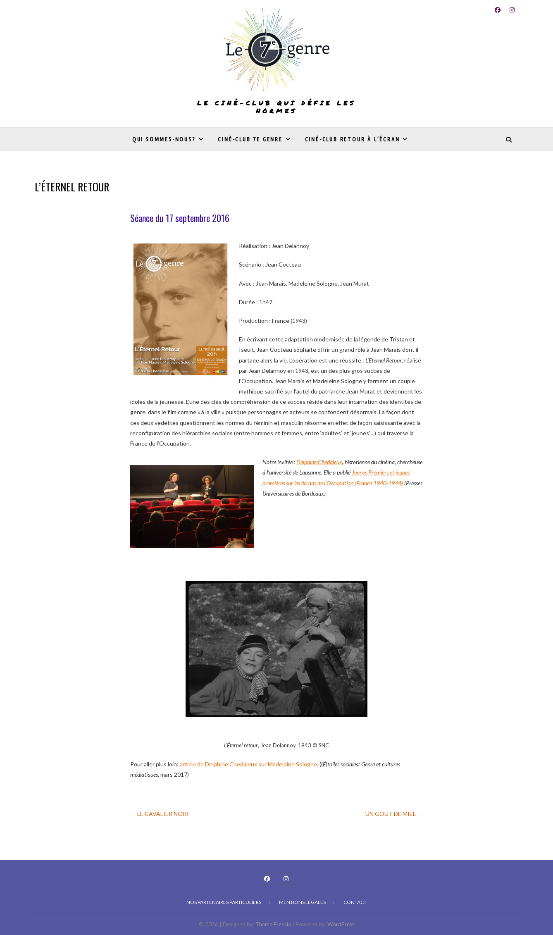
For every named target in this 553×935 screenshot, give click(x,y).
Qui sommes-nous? (164, 139)
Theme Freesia (273, 924)
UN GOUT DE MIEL (394, 813)
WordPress (341, 924)
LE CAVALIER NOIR (159, 813)
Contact (355, 902)
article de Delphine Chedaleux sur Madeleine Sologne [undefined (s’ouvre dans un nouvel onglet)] (248, 764)
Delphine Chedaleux (319, 461)
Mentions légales (302, 902)
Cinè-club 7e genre (250, 139)
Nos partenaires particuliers (223, 902)
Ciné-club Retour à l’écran (352, 139)
